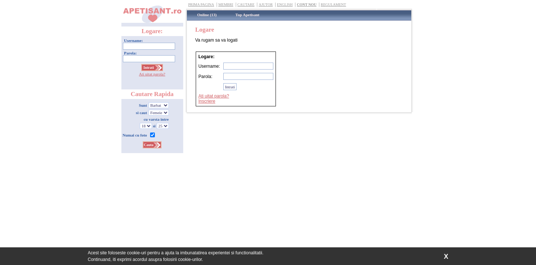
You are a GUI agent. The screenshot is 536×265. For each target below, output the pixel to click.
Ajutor (266, 5)
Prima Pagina (201, 5)
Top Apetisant (247, 15)
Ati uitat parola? (152, 74)
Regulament (333, 5)
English (285, 5)
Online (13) (207, 15)
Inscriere (206, 101)
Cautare (245, 5)
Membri (225, 5)
